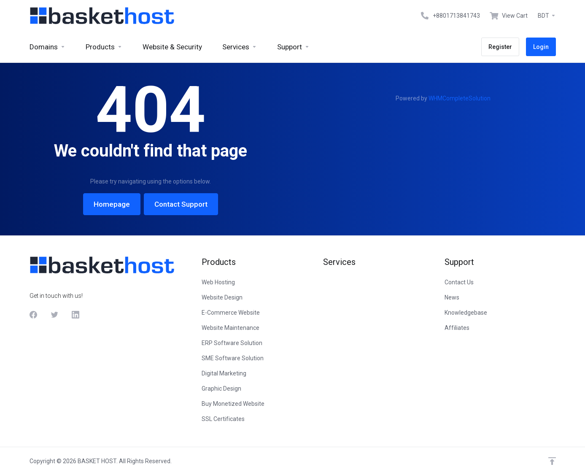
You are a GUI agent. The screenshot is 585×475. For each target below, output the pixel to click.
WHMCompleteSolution (460, 98)
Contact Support (181, 204)
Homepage (112, 204)
